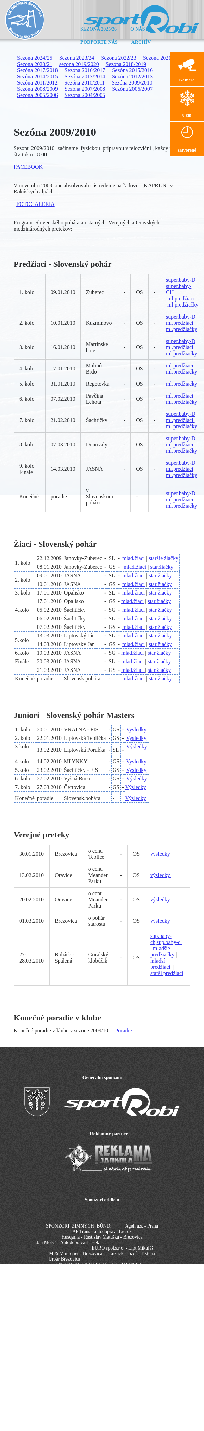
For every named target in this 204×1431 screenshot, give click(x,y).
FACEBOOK (28, 167)
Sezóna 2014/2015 (37, 76)
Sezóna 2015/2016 (132, 70)
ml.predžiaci (181, 298)
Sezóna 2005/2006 (37, 95)
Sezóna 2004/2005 (85, 95)
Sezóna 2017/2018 (37, 70)
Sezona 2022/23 (118, 58)
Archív (141, 42)
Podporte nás (99, 42)
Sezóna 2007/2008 (85, 89)
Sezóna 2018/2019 (126, 64)
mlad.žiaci (133, 558)
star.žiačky (161, 567)
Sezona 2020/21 (34, 64)
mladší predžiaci (161, 964)
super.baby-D (180, 280)
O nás (137, 29)
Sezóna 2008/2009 (37, 89)
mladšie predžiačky (162, 951)
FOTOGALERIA (35, 204)
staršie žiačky (163, 558)
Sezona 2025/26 (98, 29)
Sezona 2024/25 (34, 58)
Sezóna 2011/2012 (37, 83)
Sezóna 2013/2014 (85, 76)
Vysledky (137, 729)
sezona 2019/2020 (79, 64)
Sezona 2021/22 (160, 58)
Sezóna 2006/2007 (132, 89)
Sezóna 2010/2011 (84, 83)
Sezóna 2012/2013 (132, 76)
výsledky (160, 854)
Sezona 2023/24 (76, 58)
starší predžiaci (166, 973)
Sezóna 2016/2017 (85, 70)
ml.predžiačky (183, 305)
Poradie (124, 1030)
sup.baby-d (169, 942)
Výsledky (136, 747)
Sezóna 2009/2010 (132, 83)
